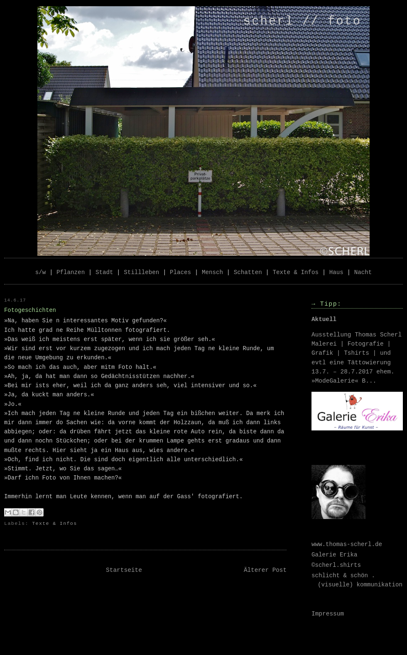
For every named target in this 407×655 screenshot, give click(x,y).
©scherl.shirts (336, 565)
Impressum (327, 614)
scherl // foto (302, 21)
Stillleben (141, 272)
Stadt (104, 272)
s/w (40, 272)
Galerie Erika (334, 554)
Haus (336, 272)
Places (180, 272)
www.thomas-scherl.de (346, 544)
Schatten (248, 272)
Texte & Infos (296, 272)
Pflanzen (70, 272)
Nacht (363, 272)
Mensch (212, 272)
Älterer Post (265, 570)
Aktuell (323, 319)
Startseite (124, 570)
